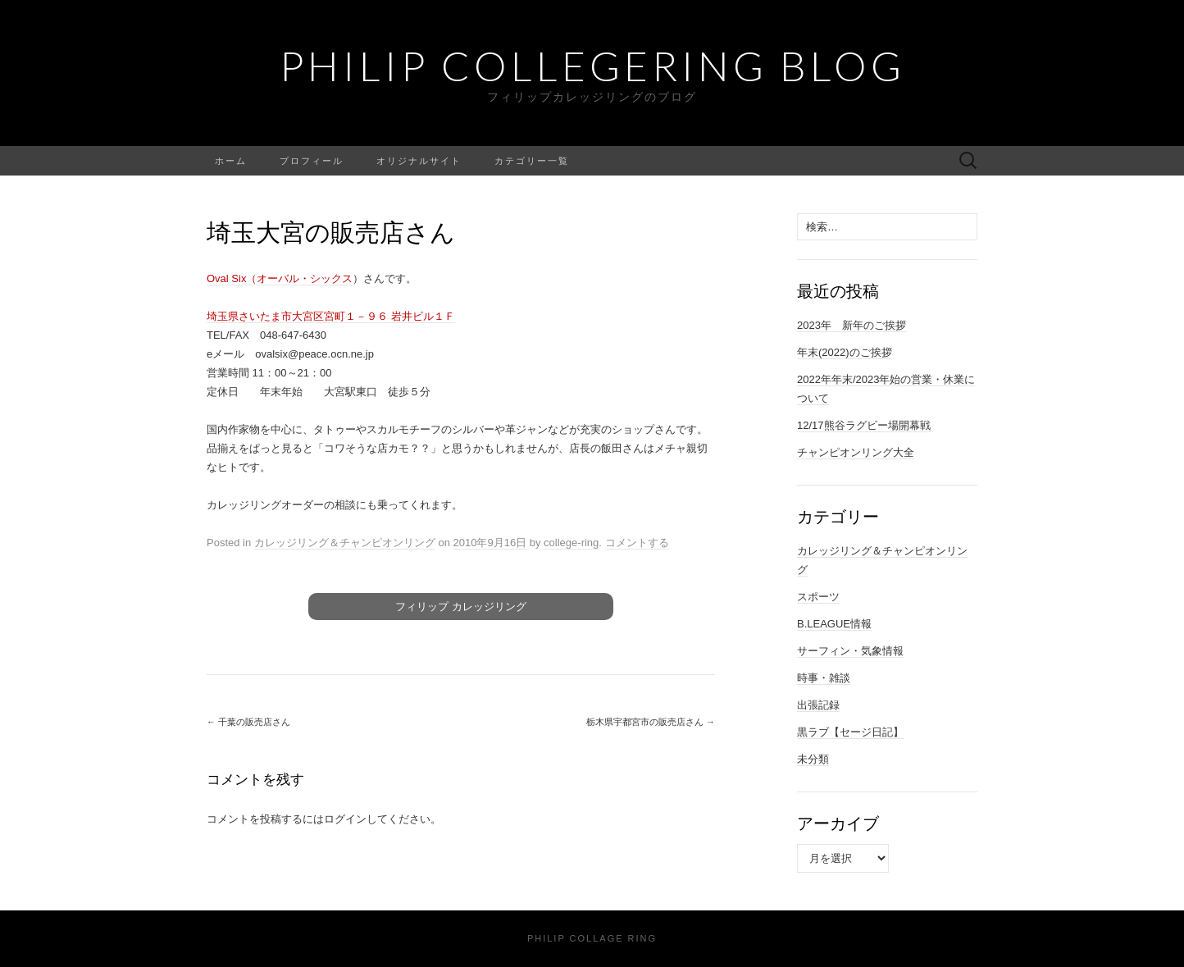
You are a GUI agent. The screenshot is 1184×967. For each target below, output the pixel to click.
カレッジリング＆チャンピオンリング (344, 542)
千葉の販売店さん (248, 722)
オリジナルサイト (419, 160)
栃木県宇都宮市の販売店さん (650, 722)
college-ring (571, 542)
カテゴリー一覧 (531, 160)
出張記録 (818, 705)
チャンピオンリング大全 (855, 452)
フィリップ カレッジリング (460, 606)
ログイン (345, 819)
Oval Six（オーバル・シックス (280, 278)
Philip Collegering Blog (592, 65)
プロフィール (312, 160)
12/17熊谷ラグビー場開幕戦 (864, 425)
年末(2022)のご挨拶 (844, 352)
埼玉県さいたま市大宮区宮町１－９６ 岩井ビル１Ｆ (331, 316)
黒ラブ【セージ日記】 (850, 732)
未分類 (813, 759)
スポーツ (818, 597)
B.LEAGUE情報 (834, 624)
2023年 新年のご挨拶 (851, 325)
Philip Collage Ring (592, 938)
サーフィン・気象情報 (850, 651)
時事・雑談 (823, 678)
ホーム (231, 160)
